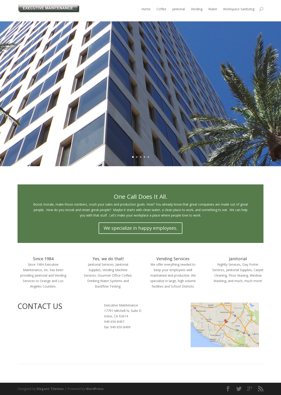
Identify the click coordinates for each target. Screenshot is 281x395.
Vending (196, 9)
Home (146, 9)
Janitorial (178, 9)
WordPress (95, 389)
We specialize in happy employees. (140, 228)
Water (212, 9)
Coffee (161, 9)
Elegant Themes (50, 389)
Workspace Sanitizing (238, 9)
